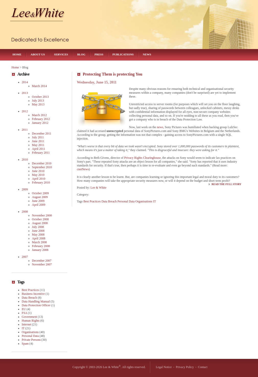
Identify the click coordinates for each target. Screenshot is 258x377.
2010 (25, 159)
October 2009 (40, 193)
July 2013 (38, 100)
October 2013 (40, 97)
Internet (26, 324)
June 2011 (38, 141)
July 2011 (38, 137)
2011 (25, 129)
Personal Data (126, 201)
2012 (25, 111)
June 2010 (38, 171)
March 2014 (39, 86)
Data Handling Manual (36, 301)
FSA (24, 313)
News (147, 54)
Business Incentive (33, 294)
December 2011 (41, 133)
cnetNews (83, 169)
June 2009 (38, 201)
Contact (202, 367)
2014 (25, 82)
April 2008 (38, 238)
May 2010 (38, 175)
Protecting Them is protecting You (112, 74)
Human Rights (31, 320)
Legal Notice (164, 367)
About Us (38, 54)
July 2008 (38, 227)
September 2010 (42, 167)
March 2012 (39, 115)
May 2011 (38, 145)
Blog (81, 54)
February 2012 (41, 119)
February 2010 (41, 182)
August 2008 (40, 223)
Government (29, 317)
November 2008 (42, 215)
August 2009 (40, 197)
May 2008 (38, 234)
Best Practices (92, 201)
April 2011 (38, 149)
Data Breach (109, 201)
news (160, 127)
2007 (25, 257)
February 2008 (41, 246)
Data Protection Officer (36, 305)
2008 (25, 211)
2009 (25, 189)
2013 (25, 93)
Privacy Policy (185, 367)
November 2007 (42, 264)
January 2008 (40, 250)
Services (61, 54)
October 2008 (40, 219)
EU (24, 309)
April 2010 (38, 178)
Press (99, 54)
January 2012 (40, 123)
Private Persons (31, 340)
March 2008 (39, 242)
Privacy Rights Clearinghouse (142, 158)
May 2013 (38, 104)
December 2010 (41, 163)
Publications (123, 54)
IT (154, 201)
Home (17, 54)
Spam (25, 343)
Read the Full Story (226, 184)
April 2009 (38, 204)
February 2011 (41, 152)
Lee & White (98, 187)
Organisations (143, 201)
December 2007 (41, 260)
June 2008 (38, 231)
